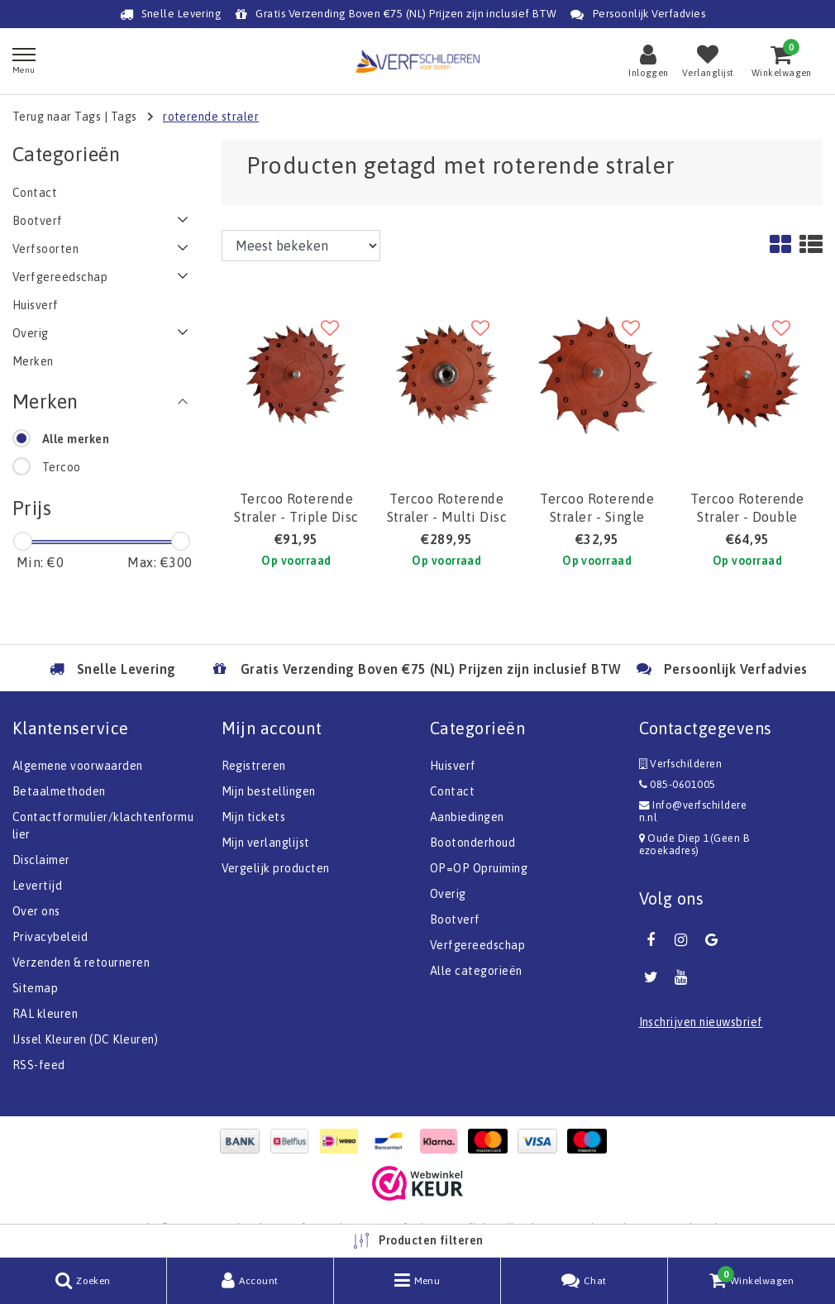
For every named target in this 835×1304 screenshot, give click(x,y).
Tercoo (61, 467)
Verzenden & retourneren (81, 962)
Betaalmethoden (59, 791)
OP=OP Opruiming (478, 868)
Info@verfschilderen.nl (693, 811)
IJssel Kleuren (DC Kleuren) (85, 1039)
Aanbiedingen (467, 817)
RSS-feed (38, 1065)
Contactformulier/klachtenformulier (102, 825)
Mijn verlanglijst (266, 842)
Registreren (254, 765)
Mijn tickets (254, 817)
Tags (124, 116)
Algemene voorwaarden (77, 765)
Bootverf (455, 919)
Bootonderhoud (472, 842)
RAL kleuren (45, 1013)
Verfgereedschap (477, 945)
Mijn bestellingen (269, 791)
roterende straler (211, 116)
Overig (448, 893)
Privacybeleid (50, 936)
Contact (452, 791)
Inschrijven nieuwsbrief (701, 1022)
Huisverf (453, 765)
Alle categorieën (476, 970)
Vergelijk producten (276, 868)
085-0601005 (677, 784)
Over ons (36, 911)
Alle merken (75, 439)
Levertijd (37, 885)
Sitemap (35, 988)
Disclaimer (41, 860)
